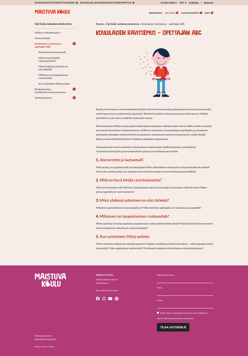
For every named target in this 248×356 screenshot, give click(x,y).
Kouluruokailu (42, 38)
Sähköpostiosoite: (165, 275)
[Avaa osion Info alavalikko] (212, 13)
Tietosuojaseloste (43, 335)
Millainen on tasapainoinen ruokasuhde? (53, 76)
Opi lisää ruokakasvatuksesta (53, 23)
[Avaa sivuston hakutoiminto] (182, 3)
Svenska (194, 3)
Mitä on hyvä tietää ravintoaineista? (48, 59)
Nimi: (159, 287)
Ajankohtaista (190, 13)
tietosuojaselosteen (173, 318)
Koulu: (160, 300)
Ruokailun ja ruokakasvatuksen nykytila (105, 3)
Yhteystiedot (169, 3)
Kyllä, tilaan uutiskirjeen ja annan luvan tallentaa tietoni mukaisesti (182, 316)
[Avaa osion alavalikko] (74, 43)
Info (207, 13)
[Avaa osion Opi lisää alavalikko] (177, 13)
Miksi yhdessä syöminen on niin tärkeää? (53, 68)
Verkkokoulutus (43, 97)
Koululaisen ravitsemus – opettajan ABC (49, 45)
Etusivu (100, 23)
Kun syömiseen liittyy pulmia (54, 83)
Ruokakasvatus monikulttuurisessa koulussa (50, 91)
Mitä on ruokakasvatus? (48, 32)
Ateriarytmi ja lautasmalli (52, 52)
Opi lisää (170, 13)
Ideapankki (155, 13)
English (208, 3)
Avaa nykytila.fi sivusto (107, 290)
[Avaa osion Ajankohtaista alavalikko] (201, 13)
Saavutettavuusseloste (45, 339)
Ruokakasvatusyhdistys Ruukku (55, 3)
